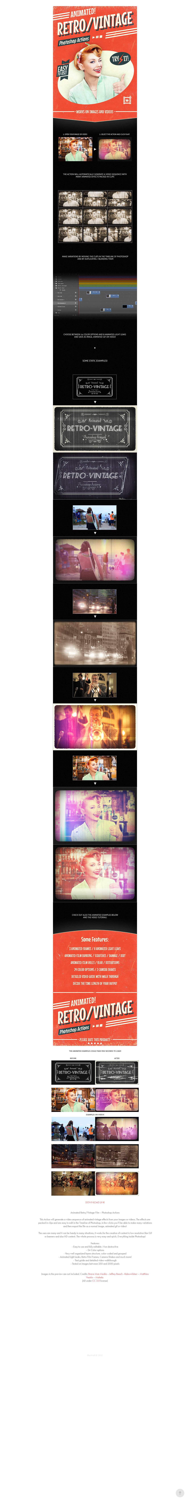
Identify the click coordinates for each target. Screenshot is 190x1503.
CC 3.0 (96, 1280)
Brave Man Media (97, 1274)
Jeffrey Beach (115, 1274)
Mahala (99, 1277)
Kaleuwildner (130, 1274)
